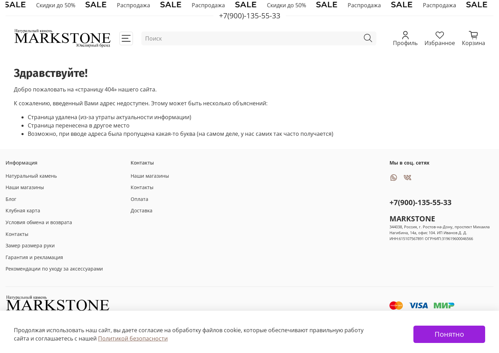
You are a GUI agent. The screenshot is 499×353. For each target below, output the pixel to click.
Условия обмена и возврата (39, 222)
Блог (11, 199)
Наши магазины (25, 187)
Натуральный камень (31, 176)
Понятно (449, 334)
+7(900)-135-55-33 (420, 202)
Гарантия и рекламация (34, 257)
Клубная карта (23, 210)
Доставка (141, 210)
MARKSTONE (412, 218)
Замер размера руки (30, 245)
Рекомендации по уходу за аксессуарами (54, 268)
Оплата (139, 199)
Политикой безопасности (133, 338)
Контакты (17, 234)
